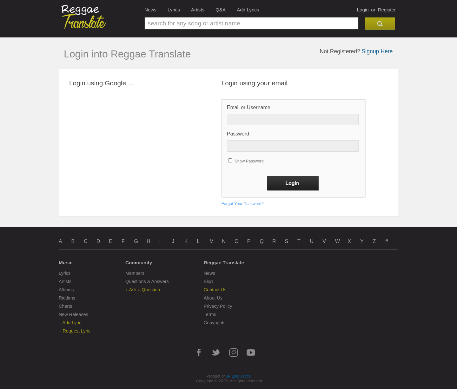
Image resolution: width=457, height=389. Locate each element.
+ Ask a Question (142, 289)
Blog (208, 281)
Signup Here (377, 51)
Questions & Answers (147, 281)
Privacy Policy (218, 306)
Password (238, 133)
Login (363, 9)
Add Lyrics (248, 9)
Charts (65, 306)
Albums (66, 289)
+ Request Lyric (74, 330)
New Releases (73, 314)
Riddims (67, 297)
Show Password (249, 161)
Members (134, 273)
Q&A (220, 9)
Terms (210, 314)
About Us (213, 297)
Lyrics (174, 9)
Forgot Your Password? (243, 203)
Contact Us (215, 289)
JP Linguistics (238, 376)
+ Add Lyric (70, 322)
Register (387, 9)
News (150, 9)
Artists (197, 9)
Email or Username (248, 107)
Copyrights (215, 322)
